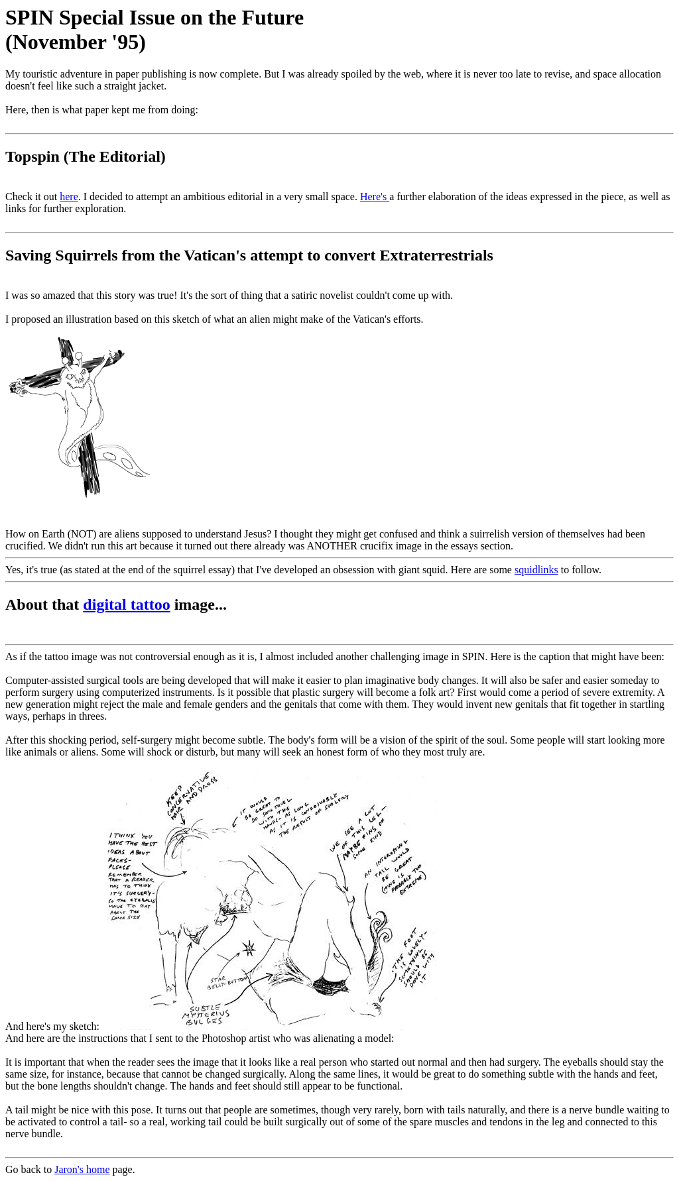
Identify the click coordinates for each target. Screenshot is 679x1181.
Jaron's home (81, 1169)
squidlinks (536, 569)
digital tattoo (126, 604)
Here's (374, 196)
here (69, 196)
